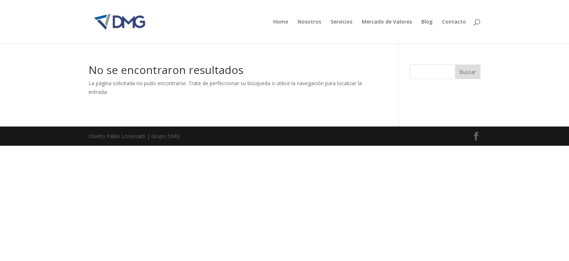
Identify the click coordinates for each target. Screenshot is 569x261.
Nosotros (309, 22)
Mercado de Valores (387, 22)
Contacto (454, 22)
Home (280, 22)
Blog (427, 22)
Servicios (341, 22)
